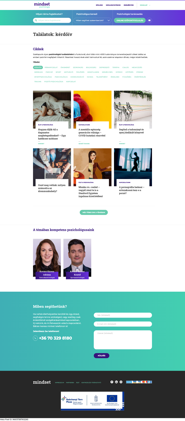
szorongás (78, 67)
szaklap (143, 5)
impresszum (59, 382)
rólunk (99, 5)
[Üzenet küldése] (101, 355)
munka (90, 77)
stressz (139, 72)
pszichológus (61, 77)
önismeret (65, 67)
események (129, 5)
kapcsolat (71, 82)
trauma (37, 82)
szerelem (38, 72)
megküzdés (137, 67)
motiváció (68, 72)
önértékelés (140, 77)
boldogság (91, 67)
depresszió (104, 67)
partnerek (70, 382)
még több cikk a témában (94, 212)
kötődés (129, 72)
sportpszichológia (43, 77)
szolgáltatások (113, 5)
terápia (115, 67)
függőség (126, 77)
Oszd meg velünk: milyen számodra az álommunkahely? (51, 188)
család (125, 67)
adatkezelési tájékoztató (91, 382)
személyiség (107, 72)
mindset (42, 382)
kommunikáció (77, 77)
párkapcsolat (51, 67)
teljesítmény (102, 77)
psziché (49, 72)
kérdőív (38, 67)
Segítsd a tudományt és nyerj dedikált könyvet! (131, 131)
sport (58, 72)
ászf (77, 382)
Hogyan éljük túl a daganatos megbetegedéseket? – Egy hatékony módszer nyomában (52, 135)
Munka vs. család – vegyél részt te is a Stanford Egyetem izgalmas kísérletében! (91, 192)
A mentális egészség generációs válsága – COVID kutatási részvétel (92, 132)
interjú (119, 72)
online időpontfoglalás (130, 20)
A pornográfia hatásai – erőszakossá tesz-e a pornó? (131, 190)
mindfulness (93, 72)
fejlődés (80, 72)
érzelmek (115, 77)
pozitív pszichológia (53, 82)
